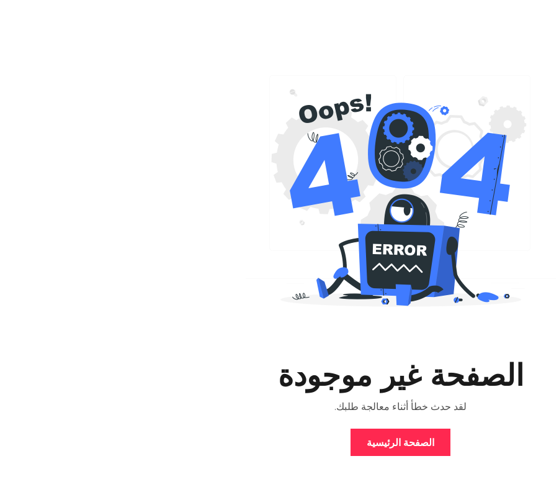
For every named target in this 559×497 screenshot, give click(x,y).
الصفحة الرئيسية (279, 442)
